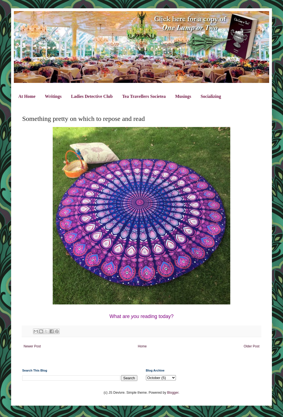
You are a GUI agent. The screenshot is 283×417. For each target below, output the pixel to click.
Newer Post (32, 346)
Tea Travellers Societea (144, 96)
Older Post (251, 346)
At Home (27, 96)
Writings (53, 96)
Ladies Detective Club (92, 96)
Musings (183, 96)
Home (142, 346)
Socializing (211, 96)
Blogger (172, 393)
